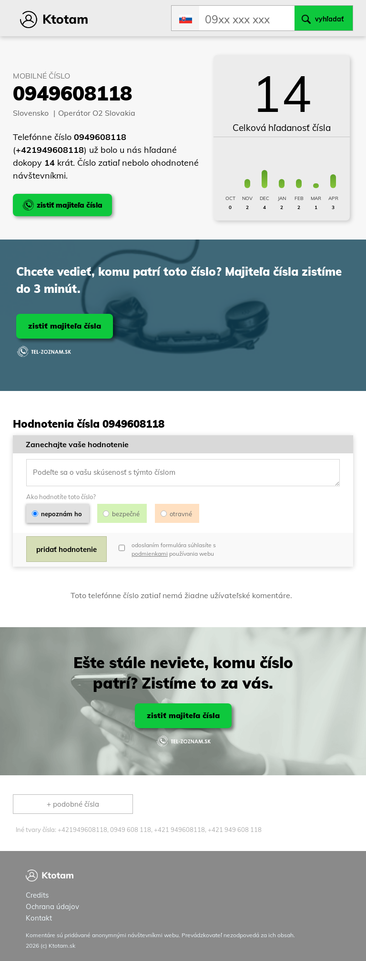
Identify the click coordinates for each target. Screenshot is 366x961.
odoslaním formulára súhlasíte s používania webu (174, 549)
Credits (37, 895)
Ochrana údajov (52, 906)
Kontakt (39, 917)
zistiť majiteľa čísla (64, 325)
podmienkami (150, 553)
